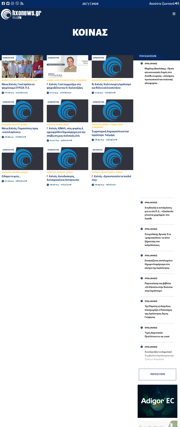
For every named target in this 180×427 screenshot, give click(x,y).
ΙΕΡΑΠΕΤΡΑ (8, 58)
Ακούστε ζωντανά (164, 3)
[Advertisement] (159, 139)
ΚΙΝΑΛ (66, 125)
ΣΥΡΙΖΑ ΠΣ (14, 80)
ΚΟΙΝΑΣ (5, 80)
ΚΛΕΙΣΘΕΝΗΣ (115, 80)
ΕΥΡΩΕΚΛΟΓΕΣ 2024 (28, 80)
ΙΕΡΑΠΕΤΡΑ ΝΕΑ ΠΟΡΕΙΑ (64, 80)
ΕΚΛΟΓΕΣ (16, 125)
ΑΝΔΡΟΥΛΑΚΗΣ (108, 172)
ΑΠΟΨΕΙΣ (51, 125)
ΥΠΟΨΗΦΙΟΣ (81, 80)
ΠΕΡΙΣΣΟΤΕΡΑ (159, 375)
